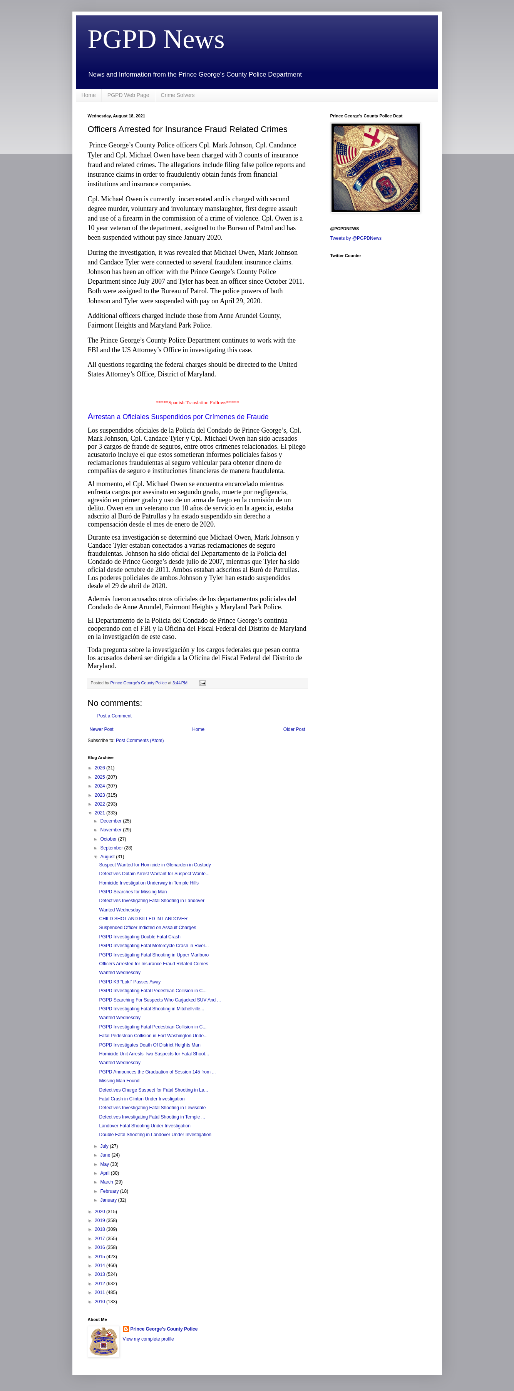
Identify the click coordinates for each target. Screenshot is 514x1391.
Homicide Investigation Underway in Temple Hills (149, 883)
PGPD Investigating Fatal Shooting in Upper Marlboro (154, 955)
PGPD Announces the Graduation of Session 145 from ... (157, 1072)
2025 (100, 777)
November (111, 830)
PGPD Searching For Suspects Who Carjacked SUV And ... (160, 1000)
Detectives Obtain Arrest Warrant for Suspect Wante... (154, 873)
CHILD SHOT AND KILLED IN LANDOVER (143, 918)
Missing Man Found (119, 1080)
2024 (100, 786)
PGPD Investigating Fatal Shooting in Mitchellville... (151, 1008)
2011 (100, 1292)
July (105, 1146)
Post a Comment (114, 716)
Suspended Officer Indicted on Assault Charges (147, 927)
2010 (100, 1301)
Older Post (294, 729)
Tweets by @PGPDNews (356, 238)
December (111, 821)
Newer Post (102, 729)
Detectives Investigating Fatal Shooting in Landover (151, 900)
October (109, 839)
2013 (100, 1274)
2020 (100, 1211)
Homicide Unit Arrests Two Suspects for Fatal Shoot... (154, 1054)
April (105, 1173)
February (110, 1191)
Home (89, 95)
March (107, 1182)
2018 (100, 1229)
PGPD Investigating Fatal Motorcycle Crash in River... (154, 945)
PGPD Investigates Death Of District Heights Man (149, 1045)
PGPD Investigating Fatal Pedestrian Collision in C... (152, 990)
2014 (100, 1265)
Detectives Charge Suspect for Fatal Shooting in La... (153, 1090)
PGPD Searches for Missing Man (133, 891)
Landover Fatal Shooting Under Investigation (145, 1126)
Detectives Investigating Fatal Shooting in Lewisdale (152, 1107)
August (108, 856)
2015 (100, 1256)
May (105, 1164)
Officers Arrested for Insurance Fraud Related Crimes (153, 963)
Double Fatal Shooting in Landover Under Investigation (155, 1134)
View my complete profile (148, 1339)
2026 (100, 768)
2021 (100, 813)
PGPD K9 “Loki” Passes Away (130, 982)
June (105, 1155)
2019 (100, 1220)
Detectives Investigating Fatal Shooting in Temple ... (152, 1117)
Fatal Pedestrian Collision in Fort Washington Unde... (153, 1035)
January (109, 1200)
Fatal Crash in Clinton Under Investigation (141, 1099)
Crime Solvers (178, 95)
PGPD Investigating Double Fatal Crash (139, 937)
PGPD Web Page (128, 95)
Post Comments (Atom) (140, 740)
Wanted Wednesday (119, 910)
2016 (100, 1247)
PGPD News (156, 39)
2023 (100, 795)
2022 (100, 804)
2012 (100, 1283)
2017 (100, 1238)
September (112, 848)
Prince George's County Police (164, 1329)
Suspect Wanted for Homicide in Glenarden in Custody (155, 865)
